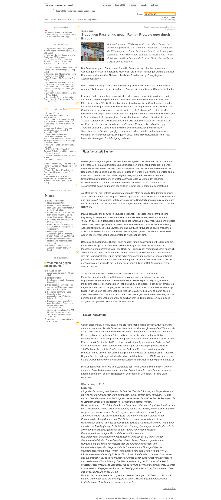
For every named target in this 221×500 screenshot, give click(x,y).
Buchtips (62, 19)
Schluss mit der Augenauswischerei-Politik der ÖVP (59, 273)
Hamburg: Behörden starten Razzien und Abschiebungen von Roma (58, 241)
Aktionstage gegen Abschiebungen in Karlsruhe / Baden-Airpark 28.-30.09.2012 (59, 234)
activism (154, 5)
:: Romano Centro (52, 113)
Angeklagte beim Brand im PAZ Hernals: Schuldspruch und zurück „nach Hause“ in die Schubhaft (60, 313)
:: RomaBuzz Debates (53, 159)
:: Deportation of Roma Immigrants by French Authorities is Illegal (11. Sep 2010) (60, 70)
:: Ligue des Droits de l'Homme (57, 128)
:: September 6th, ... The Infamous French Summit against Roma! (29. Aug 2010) (59, 88)
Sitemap (165, 17)
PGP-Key (81, 19)
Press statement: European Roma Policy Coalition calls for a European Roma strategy (60, 34)
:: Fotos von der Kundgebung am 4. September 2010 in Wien (59, 56)
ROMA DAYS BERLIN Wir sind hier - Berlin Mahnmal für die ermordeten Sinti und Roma (59, 215)
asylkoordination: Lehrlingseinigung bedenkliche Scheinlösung (59, 280)
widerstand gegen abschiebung (81, 11)
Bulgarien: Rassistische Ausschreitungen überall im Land (58, 248)
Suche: (140, 14)
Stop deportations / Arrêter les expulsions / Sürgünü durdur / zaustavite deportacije (59, 287)
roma (49, 195)
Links (53, 19)
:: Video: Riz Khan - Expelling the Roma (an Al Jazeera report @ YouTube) (58, 172)
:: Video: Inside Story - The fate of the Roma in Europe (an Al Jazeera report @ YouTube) (60, 166)
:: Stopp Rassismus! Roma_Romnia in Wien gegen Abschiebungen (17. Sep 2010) (59, 51)
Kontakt (71, 19)
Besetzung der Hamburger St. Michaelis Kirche (59, 221)
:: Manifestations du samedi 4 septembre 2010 (58, 130)
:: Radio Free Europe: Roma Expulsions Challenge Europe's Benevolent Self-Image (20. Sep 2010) (58, 179)
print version (169, 488)
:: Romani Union (51, 143)
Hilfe (173, 17)
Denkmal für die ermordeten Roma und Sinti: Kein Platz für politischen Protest (59, 208)
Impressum (93, 19)
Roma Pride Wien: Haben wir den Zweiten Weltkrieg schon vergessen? (59, 227)
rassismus (106, 5)
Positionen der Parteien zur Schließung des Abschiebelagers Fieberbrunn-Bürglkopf (59, 295)
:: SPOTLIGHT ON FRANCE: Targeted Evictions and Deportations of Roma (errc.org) (60, 151)
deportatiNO (120, 5)
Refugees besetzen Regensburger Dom (55, 202)
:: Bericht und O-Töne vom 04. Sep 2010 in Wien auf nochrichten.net (59, 120)
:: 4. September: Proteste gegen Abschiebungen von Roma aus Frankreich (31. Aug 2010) (58, 61)
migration (133, 5)
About (46, 19)
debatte (144, 5)
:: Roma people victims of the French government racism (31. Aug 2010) (60, 83)
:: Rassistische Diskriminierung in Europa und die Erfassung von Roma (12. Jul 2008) (60, 99)
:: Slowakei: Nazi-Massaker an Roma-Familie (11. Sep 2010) (60, 75)
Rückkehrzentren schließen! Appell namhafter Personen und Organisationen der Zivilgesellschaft (60, 304)
